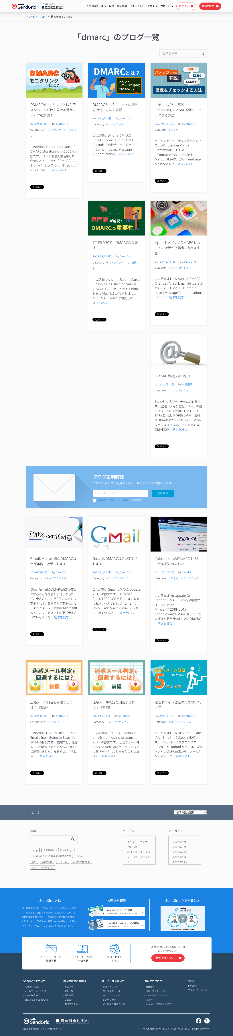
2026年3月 (179, 847)
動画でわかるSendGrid (36, 999)
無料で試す (208, 6)
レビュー (69, 999)
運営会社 (192, 981)
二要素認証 (49, 850)
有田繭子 (187, 384)
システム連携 (109, 999)
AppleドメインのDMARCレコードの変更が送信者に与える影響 (178, 247)
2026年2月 (179, 852)
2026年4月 (179, 842)
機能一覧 (69, 990)
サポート (165, 6)
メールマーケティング (43, 867)
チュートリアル (110, 986)
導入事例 (122, 6)
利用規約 (102, 500)
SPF (34, 861)
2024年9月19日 (102, 118)
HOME (30, 16)
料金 (111, 6)
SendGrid (62, 123)
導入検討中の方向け (74, 981)
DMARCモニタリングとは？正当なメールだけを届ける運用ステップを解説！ (53, 109)
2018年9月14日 (164, 384)
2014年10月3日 (164, 572)
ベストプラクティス (55, 129)
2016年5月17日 (102, 572)
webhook (47, 861)
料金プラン (70, 986)
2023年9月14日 (102, 256)
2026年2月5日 (39, 123)
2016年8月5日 (39, 572)
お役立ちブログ (157, 981)
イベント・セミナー (138, 842)
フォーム (62, 861)
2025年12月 (180, 862)
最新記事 (150, 986)
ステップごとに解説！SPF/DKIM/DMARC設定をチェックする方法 (178, 109)
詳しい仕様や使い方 (115, 981)
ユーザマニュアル (111, 990)
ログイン (184, 6)
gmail (80, 855)
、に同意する (119, 500)
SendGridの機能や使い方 (158, 1004)
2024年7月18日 (164, 123)
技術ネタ (173, 129)
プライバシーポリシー (120, 500)
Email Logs (66, 850)
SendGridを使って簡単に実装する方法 (51, 855)
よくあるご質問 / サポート (116, 1004)
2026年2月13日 (164, 715)
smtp (35, 850)
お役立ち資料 (71, 1004)
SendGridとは (95, 6)
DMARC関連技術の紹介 (172, 376)
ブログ (151, 6)
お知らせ (173, 578)
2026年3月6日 (39, 715)
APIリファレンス (111, 995)
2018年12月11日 (165, 261)
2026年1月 (179, 857)
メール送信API (32, 995)
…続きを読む (57, 170)
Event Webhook (81, 861)
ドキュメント (137, 6)
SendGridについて (35, 981)
